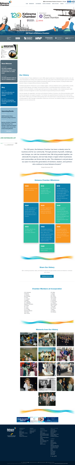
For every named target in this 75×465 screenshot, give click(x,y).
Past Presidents (53, 451)
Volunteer (52, 444)
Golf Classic (42, 439)
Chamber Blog (53, 429)
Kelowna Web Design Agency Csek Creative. (61, 463)
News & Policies (55, 3)
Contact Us (52, 440)
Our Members (39, 3)
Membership (31, 3)
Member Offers (21, 435)
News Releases (7, 64)
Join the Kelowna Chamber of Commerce (53, 1)
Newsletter (52, 433)
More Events (8, 131)
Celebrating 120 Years (69, 3)
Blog (3, 87)
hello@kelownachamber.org (33, 462)
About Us (52, 441)
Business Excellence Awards (44, 434)
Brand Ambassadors (54, 443)
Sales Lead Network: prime (44, 440)
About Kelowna (53, 453)
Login (64, 1)
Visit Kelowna (53, 454)
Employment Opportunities (55, 445)
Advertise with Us (53, 442)
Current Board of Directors (55, 446)
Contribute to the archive (47, 276)
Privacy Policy (53, 452)
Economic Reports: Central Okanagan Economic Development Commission (55, 435)
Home (27, 3)
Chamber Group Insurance (23, 436)
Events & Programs (47, 3)
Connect (62, 3)
